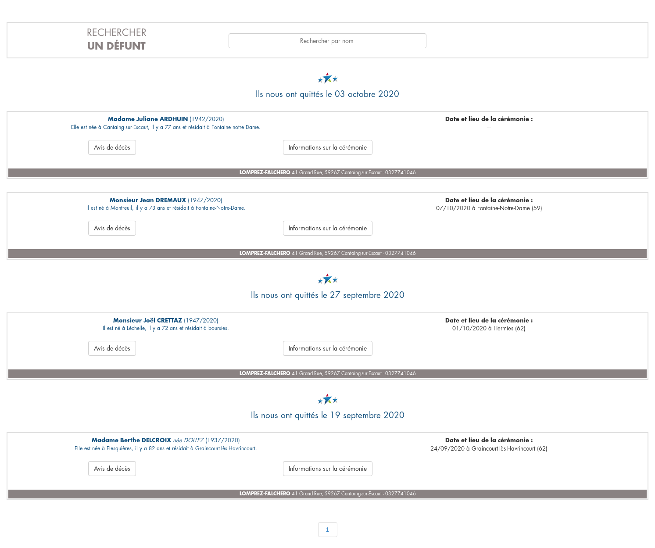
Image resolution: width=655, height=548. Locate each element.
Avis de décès (112, 147)
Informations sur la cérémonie (328, 147)
